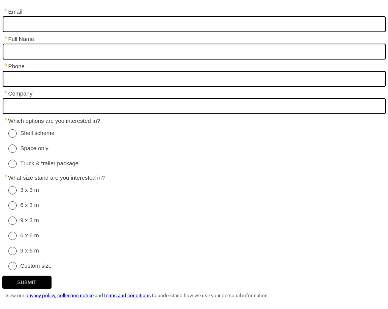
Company (20, 93)
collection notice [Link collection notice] (75, 295)
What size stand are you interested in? (56, 177)
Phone (16, 66)
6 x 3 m (29, 205)
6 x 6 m (29, 235)
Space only (34, 148)
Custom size (36, 265)
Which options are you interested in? (54, 121)
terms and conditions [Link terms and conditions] (127, 295)
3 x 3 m (29, 190)
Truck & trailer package (49, 163)
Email (15, 11)
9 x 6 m (29, 250)
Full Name (21, 39)
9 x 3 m (29, 220)
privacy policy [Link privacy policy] (40, 295)
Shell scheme (37, 133)
